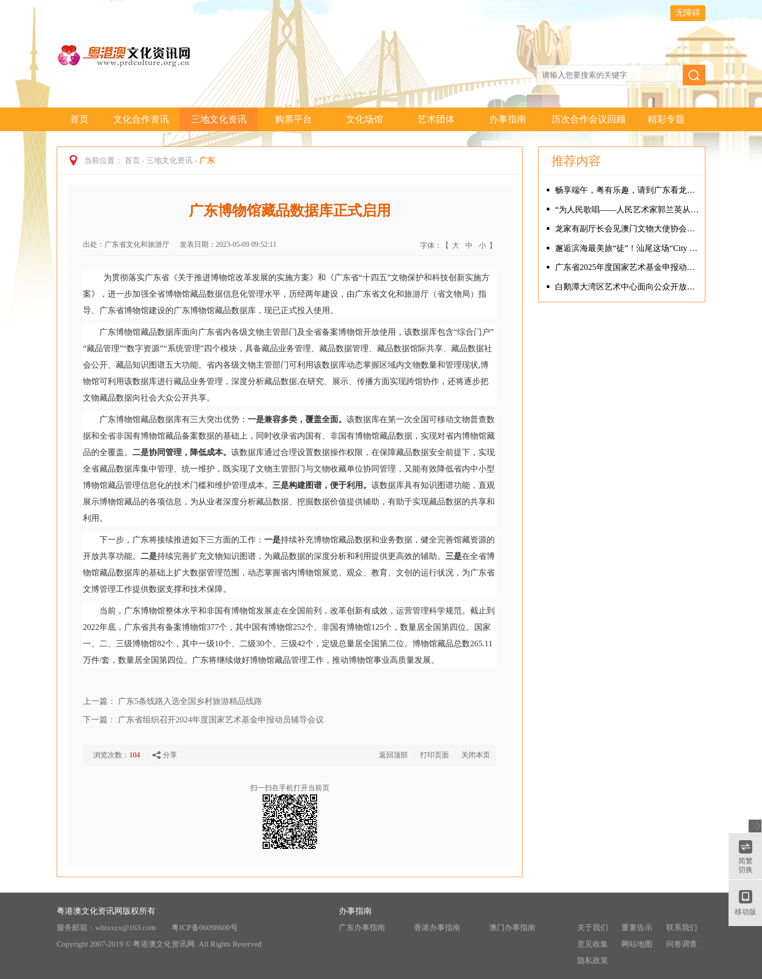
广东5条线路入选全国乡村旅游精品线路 (190, 701)
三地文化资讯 (219, 119)
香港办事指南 (437, 927)
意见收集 (592, 944)
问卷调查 (681, 944)
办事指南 (507, 119)
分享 (164, 755)
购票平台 (293, 119)
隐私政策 (592, 960)
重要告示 (636, 927)
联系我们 (681, 927)
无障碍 (688, 12)
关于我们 (592, 927)
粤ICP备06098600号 (204, 927)
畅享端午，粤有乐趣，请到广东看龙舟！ (627, 190)
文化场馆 (364, 119)
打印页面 (434, 755)
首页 (79, 119)
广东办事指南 (362, 927)
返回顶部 (393, 755)
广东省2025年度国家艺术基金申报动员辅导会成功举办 (627, 267)
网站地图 (636, 944)
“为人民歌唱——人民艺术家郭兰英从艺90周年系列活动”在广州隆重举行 (627, 209)
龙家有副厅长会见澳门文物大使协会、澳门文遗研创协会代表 (627, 228)
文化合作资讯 (141, 119)
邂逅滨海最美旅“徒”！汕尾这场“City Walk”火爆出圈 (627, 248)
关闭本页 (475, 755)
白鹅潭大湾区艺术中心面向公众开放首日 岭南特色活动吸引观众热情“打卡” (627, 286)
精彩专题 (666, 119)
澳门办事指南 (512, 927)
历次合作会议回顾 (588, 119)
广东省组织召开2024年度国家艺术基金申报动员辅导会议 (221, 719)
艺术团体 (436, 119)
